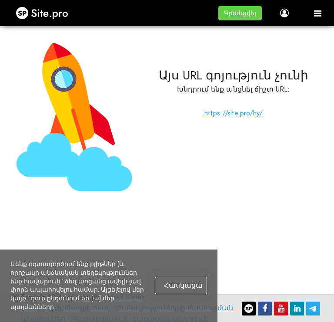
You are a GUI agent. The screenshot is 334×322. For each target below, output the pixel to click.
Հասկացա (183, 286)
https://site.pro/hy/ (233, 113)
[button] (240, 13)
